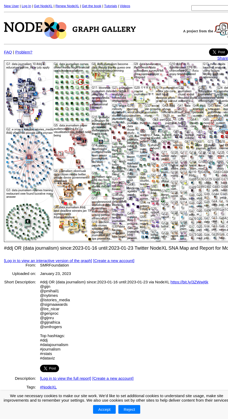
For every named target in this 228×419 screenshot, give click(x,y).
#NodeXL (48, 387)
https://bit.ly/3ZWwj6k (189, 282)
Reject (129, 409)
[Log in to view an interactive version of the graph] (48, 260)
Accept (104, 409)
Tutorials (110, 6)
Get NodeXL (43, 6)
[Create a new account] (113, 260)
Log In (26, 6)
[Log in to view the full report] (65, 378)
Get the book (91, 6)
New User (11, 6)
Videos (125, 6)
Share (222, 58)
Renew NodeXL (67, 6)
